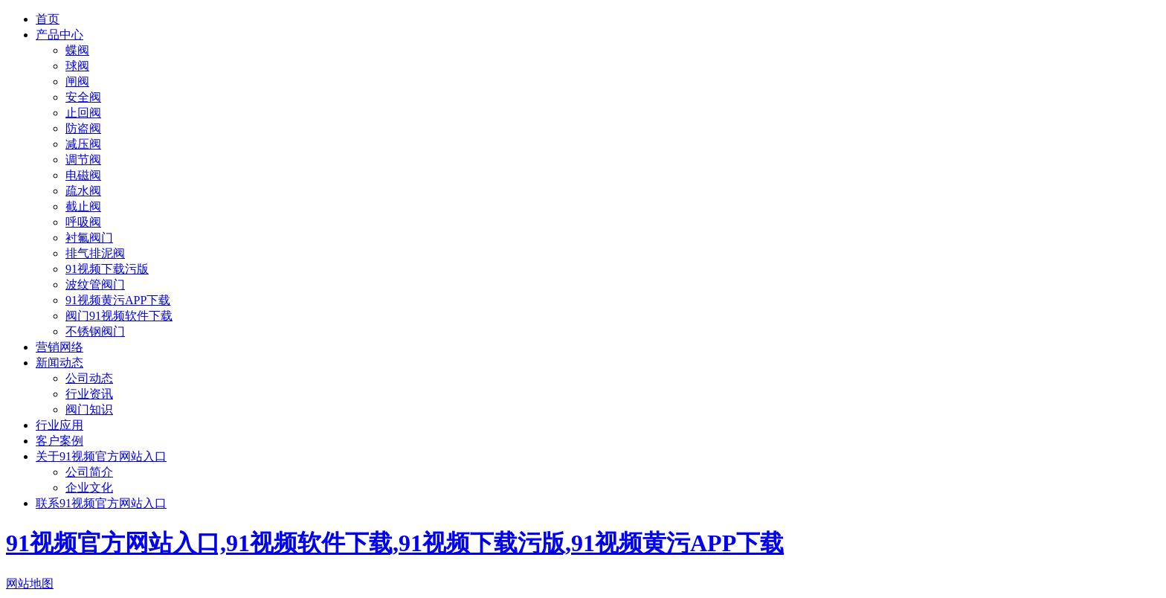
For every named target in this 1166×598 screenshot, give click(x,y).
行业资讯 (89, 394)
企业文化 (89, 487)
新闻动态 (59, 362)
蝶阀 (77, 50)
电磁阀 (83, 175)
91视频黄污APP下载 (117, 300)
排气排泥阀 (95, 253)
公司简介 (89, 472)
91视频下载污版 (107, 269)
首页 (47, 19)
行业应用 (59, 425)
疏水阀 (83, 190)
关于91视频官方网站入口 (101, 456)
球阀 (77, 66)
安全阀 (83, 97)
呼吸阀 (83, 222)
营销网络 (59, 347)
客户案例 (59, 440)
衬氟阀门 (89, 237)
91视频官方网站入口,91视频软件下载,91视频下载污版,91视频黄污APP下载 (395, 543)
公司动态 (89, 378)
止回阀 (83, 112)
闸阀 (77, 81)
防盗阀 (83, 128)
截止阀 (83, 206)
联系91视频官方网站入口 (101, 503)
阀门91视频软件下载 (119, 315)
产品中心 (59, 34)
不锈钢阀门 (95, 331)
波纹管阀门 (95, 284)
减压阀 (83, 144)
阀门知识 (89, 409)
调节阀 (83, 159)
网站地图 (30, 583)
